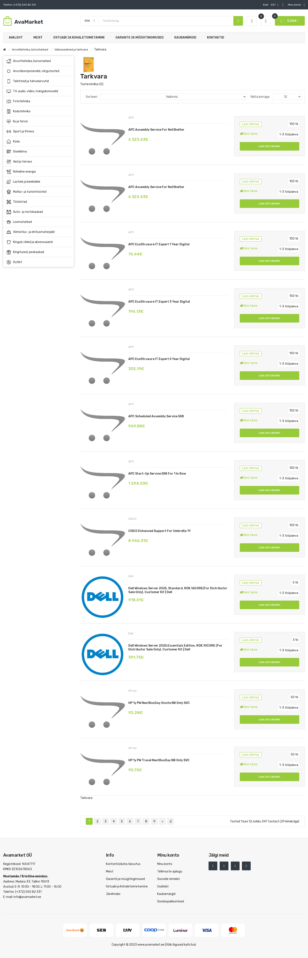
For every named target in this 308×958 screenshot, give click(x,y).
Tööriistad (39, 202)
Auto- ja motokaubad (39, 212)
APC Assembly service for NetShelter (156, 130)
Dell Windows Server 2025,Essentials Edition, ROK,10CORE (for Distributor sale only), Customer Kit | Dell (175, 647)
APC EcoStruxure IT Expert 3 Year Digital (159, 302)
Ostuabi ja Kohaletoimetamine (127, 886)
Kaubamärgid (166, 894)
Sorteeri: (92, 97)
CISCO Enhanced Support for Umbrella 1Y (159, 531)
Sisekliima (39, 152)
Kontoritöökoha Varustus (123, 864)
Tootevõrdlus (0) (91, 84)
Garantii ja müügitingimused (125, 879)
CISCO (132, 518)
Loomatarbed (39, 222)
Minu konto (164, 864)
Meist (109, 871)
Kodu (39, 141)
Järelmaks (113, 894)
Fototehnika (39, 101)
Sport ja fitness (39, 131)
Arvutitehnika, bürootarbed (39, 61)
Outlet (14, 262)
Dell (130, 576)
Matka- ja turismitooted (39, 192)
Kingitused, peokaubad (25, 252)
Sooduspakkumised (170, 901)
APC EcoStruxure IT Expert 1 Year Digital (159, 244)
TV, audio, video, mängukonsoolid (39, 91)
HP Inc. (132, 690)
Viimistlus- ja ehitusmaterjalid (39, 232)
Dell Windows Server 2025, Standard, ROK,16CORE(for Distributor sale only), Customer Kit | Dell (177, 590)
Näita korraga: (260, 97)
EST (270, 5)
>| (170, 821)
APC (131, 117)
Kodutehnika (39, 111)
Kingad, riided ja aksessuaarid (39, 242)
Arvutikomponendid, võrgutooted (39, 71)
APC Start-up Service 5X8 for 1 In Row (157, 473)
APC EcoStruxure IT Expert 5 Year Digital (159, 359)
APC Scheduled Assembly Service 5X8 (156, 416)
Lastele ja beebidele (39, 182)
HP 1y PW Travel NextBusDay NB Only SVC (159, 760)
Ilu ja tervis (39, 121)
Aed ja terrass (39, 162)
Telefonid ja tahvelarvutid (39, 81)
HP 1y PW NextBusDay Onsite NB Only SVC (159, 703)
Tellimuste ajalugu (169, 871)
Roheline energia (39, 172)
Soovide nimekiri (168, 879)
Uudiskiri (163, 886)
